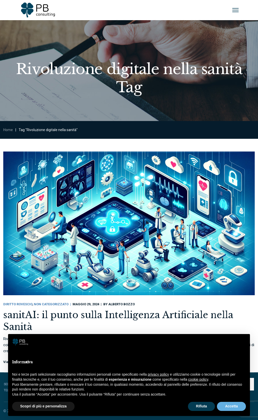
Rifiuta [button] (201, 406)
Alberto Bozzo (121, 304)
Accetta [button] (231, 406)
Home (8, 130)
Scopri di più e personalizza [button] (43, 406)
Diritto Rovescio (17, 304)
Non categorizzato (51, 304)
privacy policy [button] (158, 374)
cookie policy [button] (198, 379)
